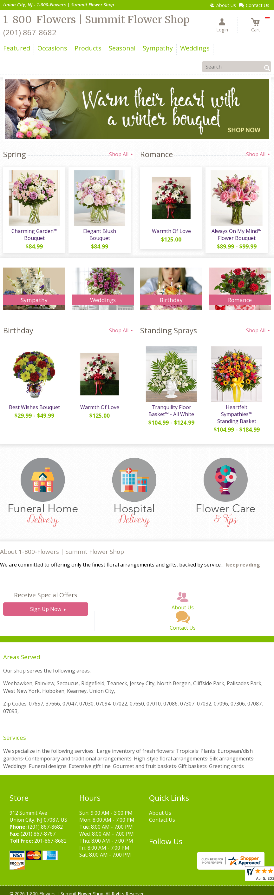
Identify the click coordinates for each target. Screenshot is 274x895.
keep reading (243, 564)
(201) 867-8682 (29, 32)
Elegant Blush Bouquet (99, 235)
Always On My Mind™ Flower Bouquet (237, 235)
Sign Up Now (45, 609)
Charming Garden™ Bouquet (34, 235)
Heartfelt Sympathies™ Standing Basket (236, 414)
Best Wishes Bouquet (34, 407)
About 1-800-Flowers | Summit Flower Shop (62, 551)
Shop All (121, 154)
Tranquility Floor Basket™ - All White (171, 411)
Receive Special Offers (45, 595)
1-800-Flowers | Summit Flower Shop (96, 19)
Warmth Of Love (171, 231)
